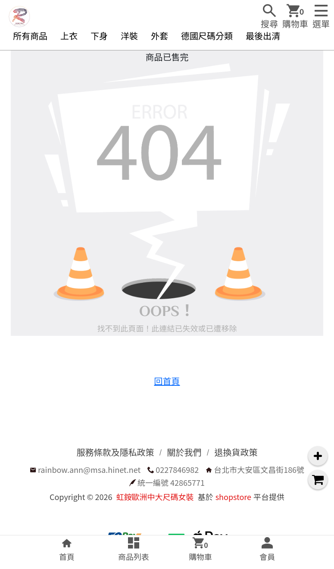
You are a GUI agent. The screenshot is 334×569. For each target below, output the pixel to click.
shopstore (233, 496)
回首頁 (167, 381)
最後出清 (263, 35)
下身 (99, 35)
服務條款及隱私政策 (115, 452)
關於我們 (184, 452)
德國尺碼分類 (207, 35)
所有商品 (30, 35)
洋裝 (129, 35)
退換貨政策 (236, 452)
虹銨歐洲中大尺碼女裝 (155, 496)
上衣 (69, 35)
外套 (159, 35)
